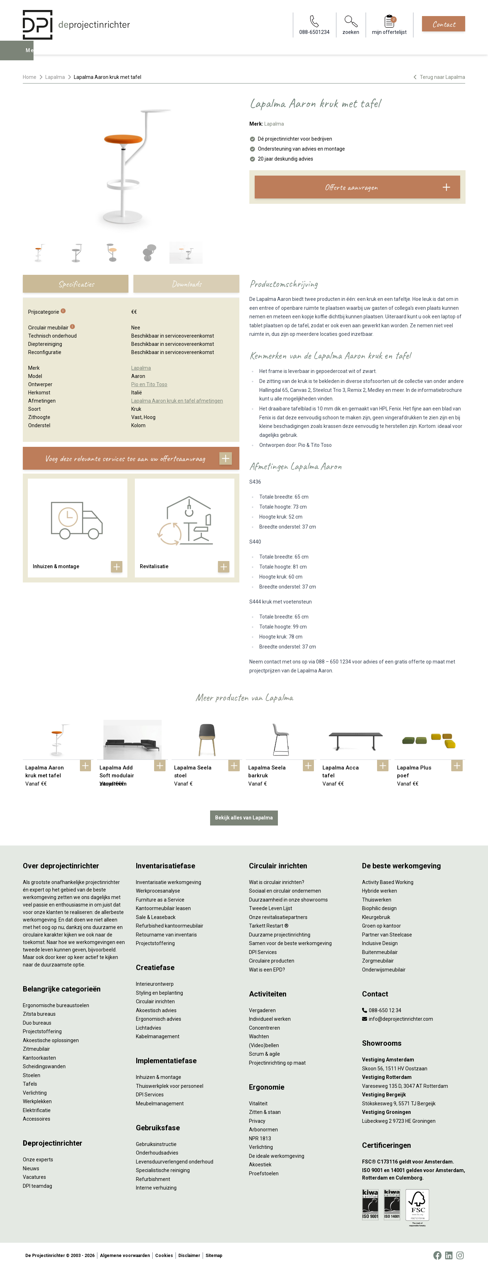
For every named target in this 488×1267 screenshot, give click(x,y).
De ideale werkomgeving (276, 1154)
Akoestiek (260, 1163)
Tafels (30, 1082)
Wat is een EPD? (267, 968)
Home (29, 77)
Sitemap (213, 1254)
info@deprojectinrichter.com (397, 1017)
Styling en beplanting (159, 991)
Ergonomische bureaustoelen (56, 1003)
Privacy (257, 1119)
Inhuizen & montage (158, 1076)
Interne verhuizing (156, 1186)
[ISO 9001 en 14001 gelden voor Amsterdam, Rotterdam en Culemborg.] (413, 1172)
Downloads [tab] (186, 283)
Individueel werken (270, 1017)
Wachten (259, 1035)
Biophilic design (379, 907)
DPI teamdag (37, 1184)
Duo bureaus (37, 1021)
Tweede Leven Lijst (270, 907)
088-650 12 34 (381, 1008)
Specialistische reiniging (163, 1169)
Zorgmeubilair (378, 959)
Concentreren (264, 1026)
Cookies (164, 1254)
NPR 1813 (260, 1137)
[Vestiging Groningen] (413, 1111)
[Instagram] (460, 1254)
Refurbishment (153, 1177)
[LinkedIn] (449, 1254)
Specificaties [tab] (76, 283)
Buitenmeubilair (380, 950)
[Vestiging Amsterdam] (413, 1058)
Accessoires (36, 1117)
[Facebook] (437, 1254)
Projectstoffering (42, 1030)
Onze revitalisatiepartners (278, 915)
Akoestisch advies (156, 1008)
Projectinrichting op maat (277, 1061)
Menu (33, 56)
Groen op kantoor (381, 924)
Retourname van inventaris (166, 933)
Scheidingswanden (44, 1065)
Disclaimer (189, 1254)
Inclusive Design (380, 942)
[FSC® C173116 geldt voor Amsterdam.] (413, 1160)
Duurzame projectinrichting (279, 933)
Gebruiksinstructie (156, 1142)
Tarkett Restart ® (269, 924)
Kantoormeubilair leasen (163, 907)
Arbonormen (263, 1128)
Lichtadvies (148, 1026)
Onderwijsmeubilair (384, 968)
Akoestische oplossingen (51, 1038)
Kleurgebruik (376, 915)
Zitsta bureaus (39, 1012)
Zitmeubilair (36, 1047)
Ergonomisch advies (158, 1017)
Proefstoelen (264, 1172)
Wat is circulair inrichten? (276, 880)
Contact (443, 24)
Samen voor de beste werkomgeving (290, 942)
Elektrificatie (37, 1108)
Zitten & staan (265, 1111)
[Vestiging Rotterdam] (413, 1076)
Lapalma (55, 77)
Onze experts (38, 1158)
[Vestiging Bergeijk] (413, 1093)
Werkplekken (37, 1100)
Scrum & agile (264, 1052)
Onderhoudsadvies (157, 1151)
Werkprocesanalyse (158, 889)
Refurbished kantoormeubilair (169, 924)
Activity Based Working (387, 880)
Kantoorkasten (39, 1056)
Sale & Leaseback (156, 915)
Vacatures (34, 1175)
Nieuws (31, 1167)
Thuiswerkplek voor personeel (169, 1084)
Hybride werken (379, 889)
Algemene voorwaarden (125, 1254)
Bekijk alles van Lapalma (244, 816)
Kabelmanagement (157, 1035)
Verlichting (35, 1091)
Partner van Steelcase (387, 933)
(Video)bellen (264, 1043)
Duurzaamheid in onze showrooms (288, 898)
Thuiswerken (376, 898)
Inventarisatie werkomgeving (168, 880)
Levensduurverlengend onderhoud (174, 1160)
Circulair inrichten (155, 1000)
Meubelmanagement (160, 1102)
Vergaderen (262, 1008)
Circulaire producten (271, 959)
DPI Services (150, 1093)
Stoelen (31, 1073)
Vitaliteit (258, 1102)
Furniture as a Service (160, 898)
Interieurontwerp (155, 982)
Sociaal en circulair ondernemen (285, 889)
